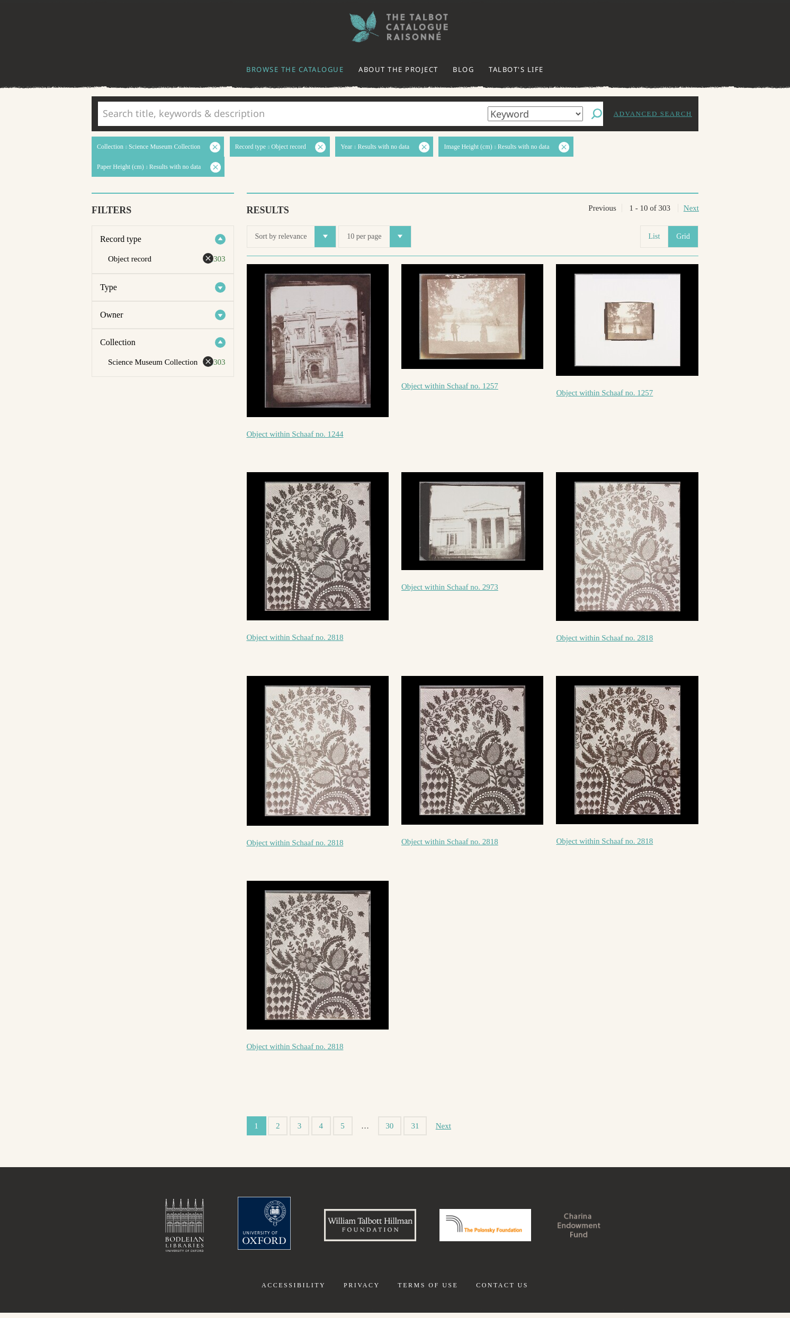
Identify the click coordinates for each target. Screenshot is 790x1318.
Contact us (502, 1290)
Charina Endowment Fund (598, 1228)
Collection (118, 342)
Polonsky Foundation (490, 1228)
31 (415, 1126)
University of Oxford (245, 1228)
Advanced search (653, 114)
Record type (120, 238)
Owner (111, 314)
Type (108, 287)
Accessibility (294, 1290)
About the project (398, 69)
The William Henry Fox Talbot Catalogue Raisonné (395, 27)
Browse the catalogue (295, 69)
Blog (463, 69)
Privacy (362, 1290)
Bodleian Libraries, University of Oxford (161, 1228)
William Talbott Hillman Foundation (361, 1228)
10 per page (378, 236)
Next (691, 208)
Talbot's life (516, 69)
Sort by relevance (295, 236)
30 (389, 1126)
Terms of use (428, 1290)
